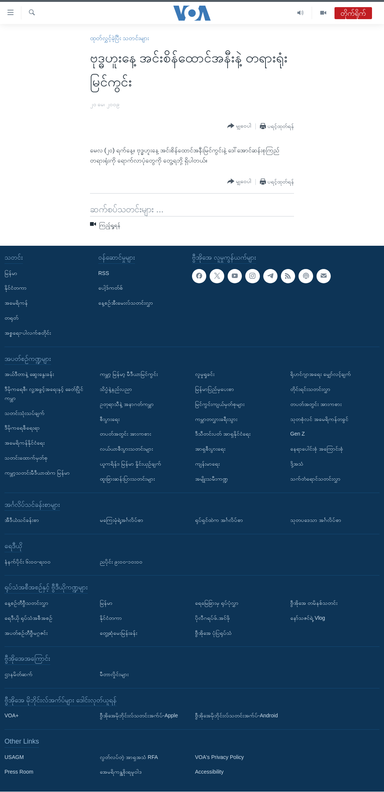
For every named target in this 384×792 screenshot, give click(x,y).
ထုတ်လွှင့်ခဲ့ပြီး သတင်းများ (119, 38)
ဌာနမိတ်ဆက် (18, 674)
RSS (103, 273)
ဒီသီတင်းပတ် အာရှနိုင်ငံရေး (222, 434)
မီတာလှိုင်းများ (114, 674)
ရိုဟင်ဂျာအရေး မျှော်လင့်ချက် (320, 374)
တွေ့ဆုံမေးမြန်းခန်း (118, 633)
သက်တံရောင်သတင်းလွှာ (315, 479)
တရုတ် (11, 318)
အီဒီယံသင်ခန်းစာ (21, 520)
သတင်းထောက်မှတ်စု (26, 458)
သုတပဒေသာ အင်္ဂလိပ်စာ (315, 520)
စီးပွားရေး (110, 419)
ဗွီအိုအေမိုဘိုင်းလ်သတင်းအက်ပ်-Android (236, 716)
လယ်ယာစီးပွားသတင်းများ (126, 449)
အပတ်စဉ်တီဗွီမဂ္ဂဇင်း (26, 633)
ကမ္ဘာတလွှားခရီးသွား (216, 419)
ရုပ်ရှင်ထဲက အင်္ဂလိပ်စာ (219, 520)
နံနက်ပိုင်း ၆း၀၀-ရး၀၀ (27, 562)
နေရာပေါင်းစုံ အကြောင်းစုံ (316, 449)
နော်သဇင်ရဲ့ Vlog (307, 618)
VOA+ (11, 716)
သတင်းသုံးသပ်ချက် (24, 413)
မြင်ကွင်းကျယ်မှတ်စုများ (219, 404)
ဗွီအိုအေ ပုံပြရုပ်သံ (213, 633)
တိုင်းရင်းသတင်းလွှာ (310, 389)
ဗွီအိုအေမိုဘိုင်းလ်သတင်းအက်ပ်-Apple (139, 716)
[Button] (239, 126)
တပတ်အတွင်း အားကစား (125, 434)
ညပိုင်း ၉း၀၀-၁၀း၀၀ (121, 562)
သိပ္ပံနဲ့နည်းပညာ (116, 389)
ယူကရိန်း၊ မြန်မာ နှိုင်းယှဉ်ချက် (130, 464)
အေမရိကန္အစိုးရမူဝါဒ (121, 772)
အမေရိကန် (16, 303)
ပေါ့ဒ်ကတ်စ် (110, 288)
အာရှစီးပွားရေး (210, 449)
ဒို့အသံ (296, 464)
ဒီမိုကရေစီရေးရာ (22, 428)
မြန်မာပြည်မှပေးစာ (214, 389)
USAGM (14, 757)
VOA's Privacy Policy (219, 757)
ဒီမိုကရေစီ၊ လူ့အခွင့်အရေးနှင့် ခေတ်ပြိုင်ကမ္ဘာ (43, 393)
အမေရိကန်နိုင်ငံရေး (24, 443)
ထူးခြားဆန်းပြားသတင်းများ (127, 479)
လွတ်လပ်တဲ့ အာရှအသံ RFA (129, 757)
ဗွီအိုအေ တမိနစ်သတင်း (314, 603)
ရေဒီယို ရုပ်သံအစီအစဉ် (28, 618)
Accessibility (209, 772)
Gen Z (297, 434)
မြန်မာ (10, 273)
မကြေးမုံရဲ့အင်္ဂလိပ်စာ (121, 520)
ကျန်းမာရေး (207, 464)
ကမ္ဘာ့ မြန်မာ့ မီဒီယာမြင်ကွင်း (129, 374)
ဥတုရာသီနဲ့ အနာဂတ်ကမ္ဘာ (127, 404)
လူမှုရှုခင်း (204, 374)
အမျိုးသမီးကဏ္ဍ (211, 479)
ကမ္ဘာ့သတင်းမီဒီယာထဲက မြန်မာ (37, 473)
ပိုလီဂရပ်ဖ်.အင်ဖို (212, 618)
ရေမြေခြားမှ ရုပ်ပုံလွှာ (216, 603)
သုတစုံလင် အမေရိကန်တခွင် (319, 419)
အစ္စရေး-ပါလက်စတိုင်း (27, 333)
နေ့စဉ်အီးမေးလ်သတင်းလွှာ (125, 303)
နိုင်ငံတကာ (15, 288)
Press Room (18, 772)
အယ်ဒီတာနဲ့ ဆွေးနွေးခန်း (29, 374)
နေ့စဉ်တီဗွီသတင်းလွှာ (26, 603)
